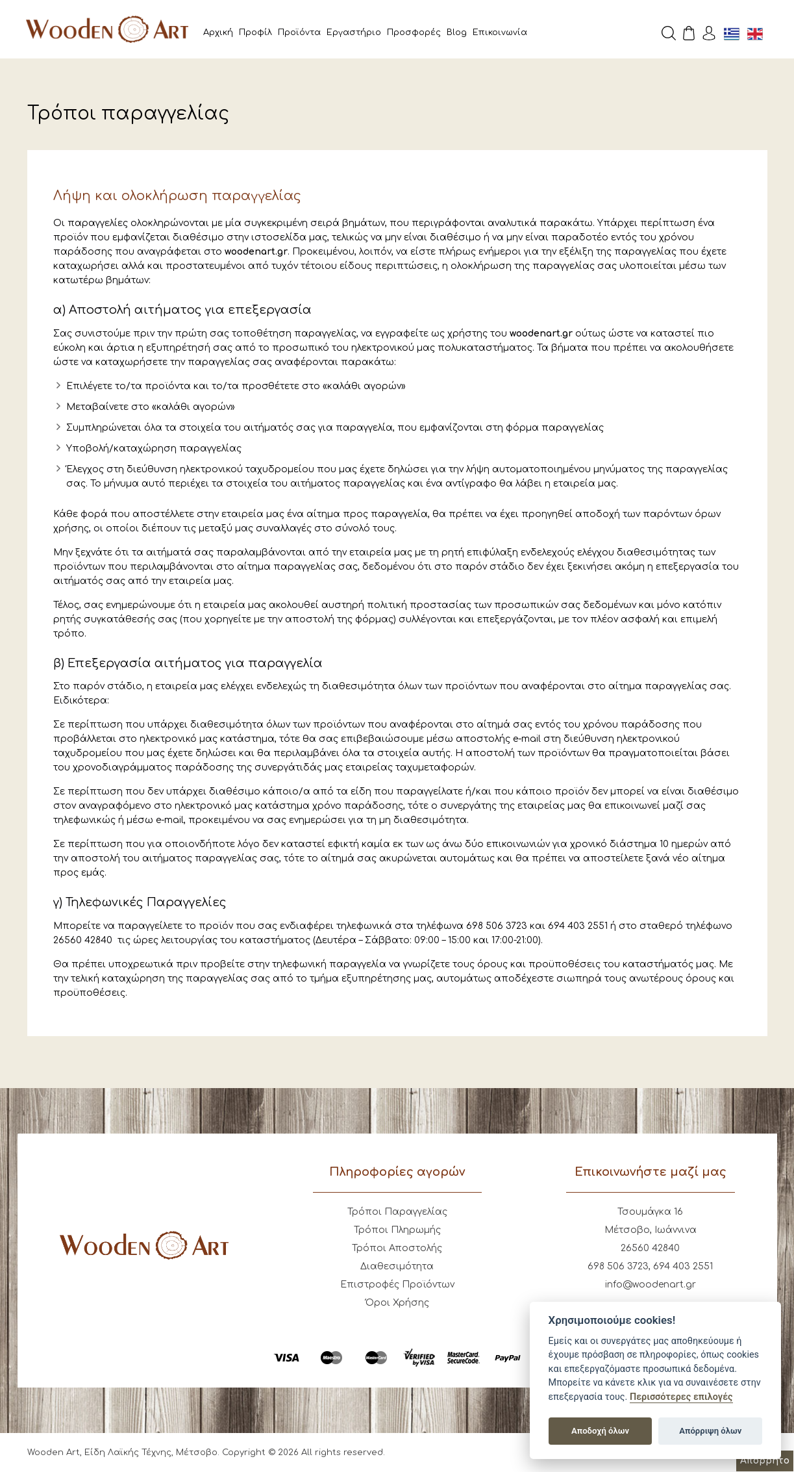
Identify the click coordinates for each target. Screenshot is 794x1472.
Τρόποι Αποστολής (397, 1248)
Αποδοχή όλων (600, 1431)
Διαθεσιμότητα (397, 1266)
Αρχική (218, 32)
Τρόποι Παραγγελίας (397, 1212)
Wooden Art (107, 29)
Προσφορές (414, 32)
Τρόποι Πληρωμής (397, 1230)
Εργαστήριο (354, 32)
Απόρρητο (764, 1461)
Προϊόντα (299, 32)
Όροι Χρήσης (397, 1303)
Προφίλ (255, 32)
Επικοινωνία (500, 32)
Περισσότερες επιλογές (681, 1396)
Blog (457, 32)
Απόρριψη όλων (710, 1431)
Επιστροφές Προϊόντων (397, 1284)
